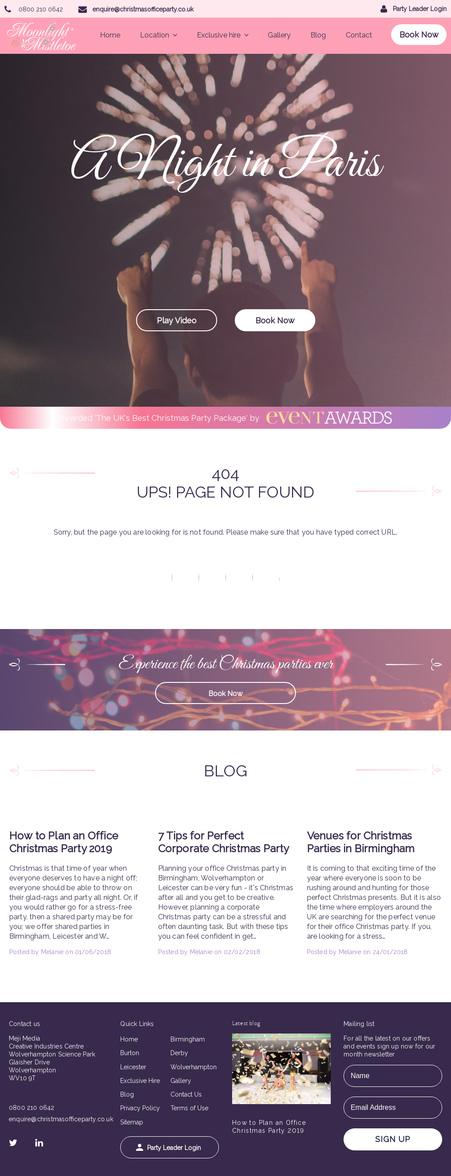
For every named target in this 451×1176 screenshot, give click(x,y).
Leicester (133, 1067)
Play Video (176, 320)
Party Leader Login (168, 1147)
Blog (318, 35)
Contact (359, 35)
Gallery (279, 35)
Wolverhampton (193, 1067)
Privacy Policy (140, 1108)
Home (110, 35)
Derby (179, 1052)
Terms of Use (189, 1108)
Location (158, 35)
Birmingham (187, 1039)
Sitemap (131, 1122)
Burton (129, 1052)
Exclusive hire (222, 35)
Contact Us (186, 1094)
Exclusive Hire (140, 1080)
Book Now (419, 34)
